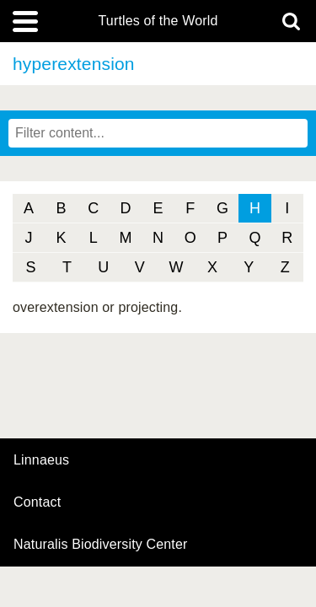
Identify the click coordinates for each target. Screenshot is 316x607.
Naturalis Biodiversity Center (100, 544)
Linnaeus (41, 460)
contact (37, 502)
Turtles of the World (158, 21)
